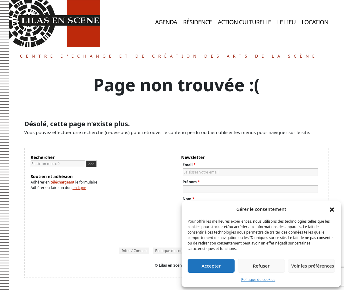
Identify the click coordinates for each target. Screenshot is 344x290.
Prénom (191, 181)
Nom (189, 198)
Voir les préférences (312, 266)
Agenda (166, 22)
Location (315, 22)
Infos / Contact (134, 250)
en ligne (79, 187)
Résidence (197, 22)
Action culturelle (244, 22)
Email (189, 164)
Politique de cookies (258, 279)
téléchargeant (62, 182)
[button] (332, 209)
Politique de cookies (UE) (176, 250)
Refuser (261, 266)
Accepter (211, 266)
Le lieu (286, 22)
